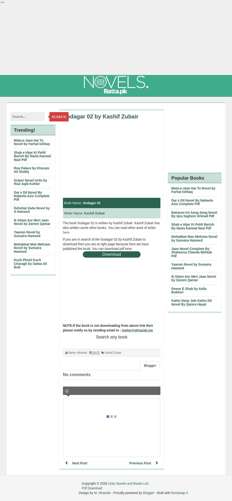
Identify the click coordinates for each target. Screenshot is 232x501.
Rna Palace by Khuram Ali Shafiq (31, 170)
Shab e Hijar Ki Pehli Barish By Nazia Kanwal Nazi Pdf (32, 156)
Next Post (79, 463)
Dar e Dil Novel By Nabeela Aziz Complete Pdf (32, 196)
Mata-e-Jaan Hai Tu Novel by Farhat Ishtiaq (32, 142)
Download (111, 254)
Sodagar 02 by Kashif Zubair (101, 116)
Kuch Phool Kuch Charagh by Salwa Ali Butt (30, 263)
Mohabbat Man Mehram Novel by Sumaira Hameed (32, 247)
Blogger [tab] (150, 365)
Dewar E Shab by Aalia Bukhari (188, 290)
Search (59, 117)
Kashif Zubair (94, 213)
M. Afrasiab (102, 493)
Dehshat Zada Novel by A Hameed (32, 209)
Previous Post (140, 463)
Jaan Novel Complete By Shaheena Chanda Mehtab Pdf (191, 252)
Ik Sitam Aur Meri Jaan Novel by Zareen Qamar (32, 222)
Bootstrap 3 (179, 493)
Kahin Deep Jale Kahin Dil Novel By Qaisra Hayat (191, 302)
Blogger (148, 493)
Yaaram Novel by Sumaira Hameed (27, 234)
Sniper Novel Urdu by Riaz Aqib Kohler (30, 182)
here (66, 232)
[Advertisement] (116, 39)
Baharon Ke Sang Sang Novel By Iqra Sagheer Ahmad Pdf (194, 214)
